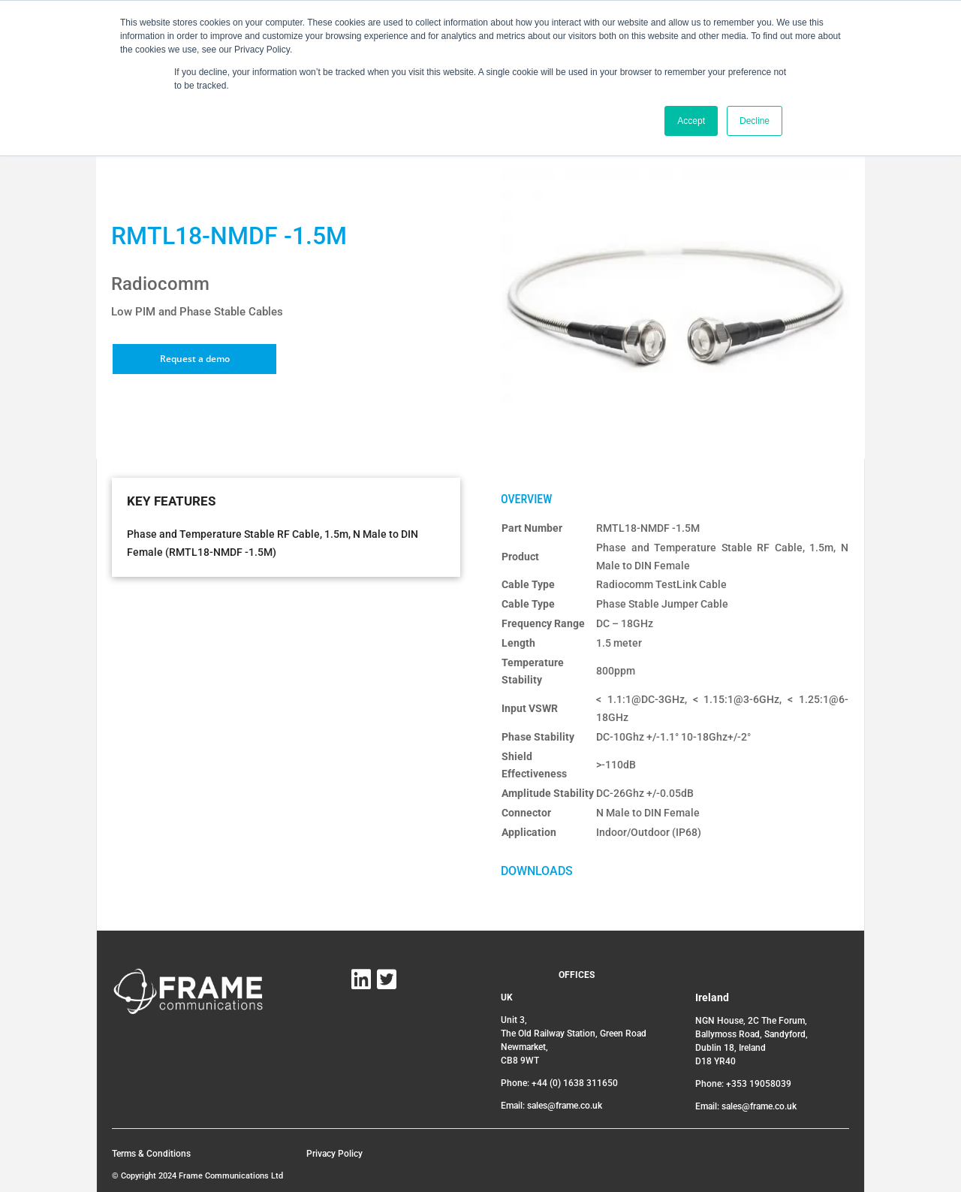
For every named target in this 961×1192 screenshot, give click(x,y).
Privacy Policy (334, 1153)
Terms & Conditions (151, 1153)
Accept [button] (691, 121)
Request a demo (195, 358)
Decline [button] (755, 121)
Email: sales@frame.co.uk (551, 1105)
